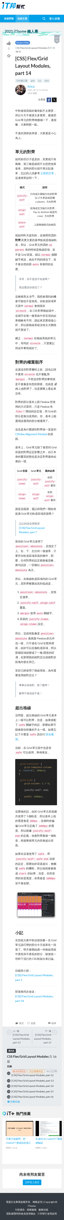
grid (33, 80)
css (39, 80)
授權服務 (31, 1209)
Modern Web (22, 42)
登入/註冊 (54, 18)
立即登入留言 (32, 1182)
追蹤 (31, 1023)
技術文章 (22, 18)
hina (47, 80)
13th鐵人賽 (21, 80)
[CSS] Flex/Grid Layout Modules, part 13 (33, 1080)
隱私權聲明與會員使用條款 (21, 1213)
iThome (32, 1205)
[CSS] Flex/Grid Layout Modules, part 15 (33, 1091)
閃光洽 (31, 86)
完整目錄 (13, 1101)
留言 (19, 1023)
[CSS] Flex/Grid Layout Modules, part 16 (33, 1096)
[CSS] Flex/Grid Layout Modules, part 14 (33, 1085)
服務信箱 (43, 1209)
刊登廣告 (20, 1209)
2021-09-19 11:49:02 (38, 90)
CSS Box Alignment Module (31, 434)
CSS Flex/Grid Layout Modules (31, 47)
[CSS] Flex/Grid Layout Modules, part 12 (33, 1075)
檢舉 (52, 1023)
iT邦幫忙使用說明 (47, 1213)
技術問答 (9, 18)
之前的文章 (47, 173)
